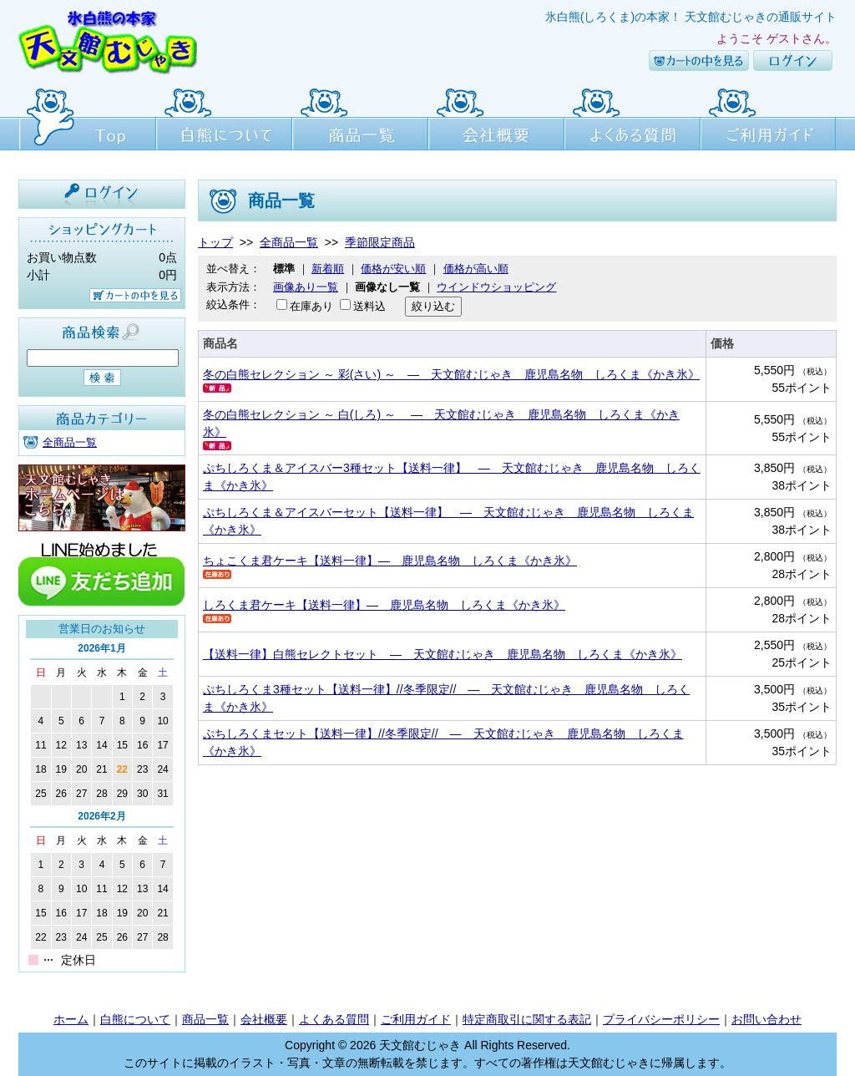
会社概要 (496, 117)
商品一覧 (360, 117)
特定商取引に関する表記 (527, 1019)
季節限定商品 (380, 242)
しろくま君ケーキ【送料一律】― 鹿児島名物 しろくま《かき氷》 (384, 605)
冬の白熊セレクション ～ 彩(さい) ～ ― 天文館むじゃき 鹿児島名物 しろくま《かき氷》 (451, 374)
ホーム (71, 1019)
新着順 (327, 268)
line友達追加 (101, 573)
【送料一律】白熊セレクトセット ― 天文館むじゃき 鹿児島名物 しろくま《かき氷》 (442, 654)
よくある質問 (632, 117)
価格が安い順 (393, 268)
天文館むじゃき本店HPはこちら (101, 497)
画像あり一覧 (305, 287)
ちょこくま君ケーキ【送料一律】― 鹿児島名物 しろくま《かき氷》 (390, 560)
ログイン (792, 60)
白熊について (224, 117)
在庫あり (311, 306)
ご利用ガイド (769, 117)
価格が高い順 (475, 268)
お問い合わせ (766, 1019)
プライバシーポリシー (661, 1019)
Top (87, 117)
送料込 (369, 306)
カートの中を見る (699, 60)
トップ (215, 242)
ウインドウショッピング (496, 287)
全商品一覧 (70, 442)
